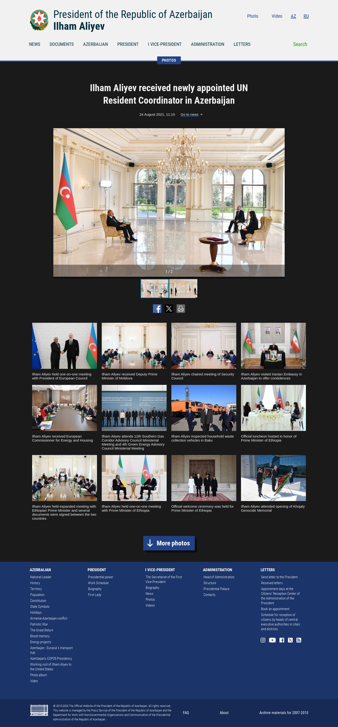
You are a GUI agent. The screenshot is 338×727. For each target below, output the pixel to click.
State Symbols (40, 606)
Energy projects (40, 642)
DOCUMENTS (62, 44)
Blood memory (40, 636)
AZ (293, 16)
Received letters (272, 583)
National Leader (40, 577)
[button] (280, 202)
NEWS (34, 44)
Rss (306, 26)
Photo (252, 16)
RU (306, 16)
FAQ (186, 713)
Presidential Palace (216, 589)
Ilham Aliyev (79, 26)
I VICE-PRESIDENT (165, 44)
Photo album (38, 675)
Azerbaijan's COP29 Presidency (51, 658)
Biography (94, 589)
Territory (36, 589)
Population (37, 595)
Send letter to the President (279, 577)
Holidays (36, 612)
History (35, 583)
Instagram (267, 26)
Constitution (38, 601)
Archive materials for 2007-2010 (283, 713)
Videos (150, 605)
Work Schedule (98, 583)
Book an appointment (275, 609)
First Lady (94, 595)
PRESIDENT (128, 44)
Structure (209, 583)
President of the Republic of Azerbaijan (132, 14)
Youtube (278, 26)
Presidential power (100, 577)
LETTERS (242, 44)
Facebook (287, 26)
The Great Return (41, 630)
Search (300, 44)
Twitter (297, 26)
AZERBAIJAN (95, 44)
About (224, 713)
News (149, 593)
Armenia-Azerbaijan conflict (48, 618)
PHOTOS (169, 60)
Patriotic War (39, 624)
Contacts (209, 595)
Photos (150, 599)
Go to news (190, 114)
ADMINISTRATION (207, 44)
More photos (173, 543)
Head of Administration (218, 577)
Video (277, 16)
